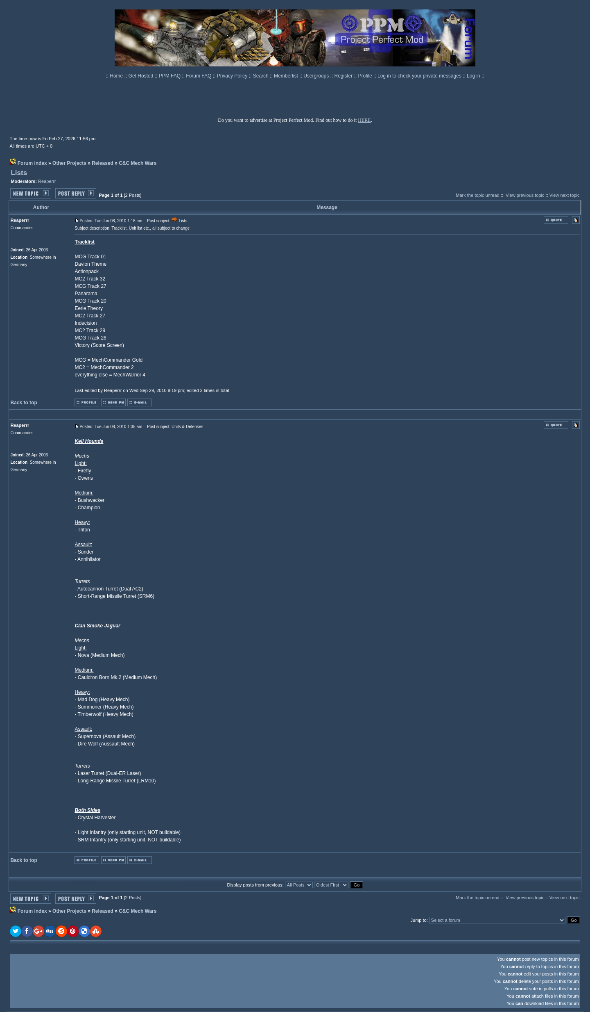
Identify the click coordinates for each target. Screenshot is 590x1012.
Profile (365, 76)
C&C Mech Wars (137, 163)
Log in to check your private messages (420, 76)
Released (102, 163)
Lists (19, 173)
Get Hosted (142, 76)
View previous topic (525, 195)
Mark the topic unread (477, 195)
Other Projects (69, 163)
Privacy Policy (233, 76)
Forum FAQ (199, 76)
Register (344, 76)
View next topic (564, 195)
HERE (364, 120)
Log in (473, 76)
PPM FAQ (170, 76)
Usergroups (316, 76)
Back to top (23, 403)
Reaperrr (47, 181)
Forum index (32, 163)
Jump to (419, 920)
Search (261, 76)
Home (117, 76)
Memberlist (286, 76)
